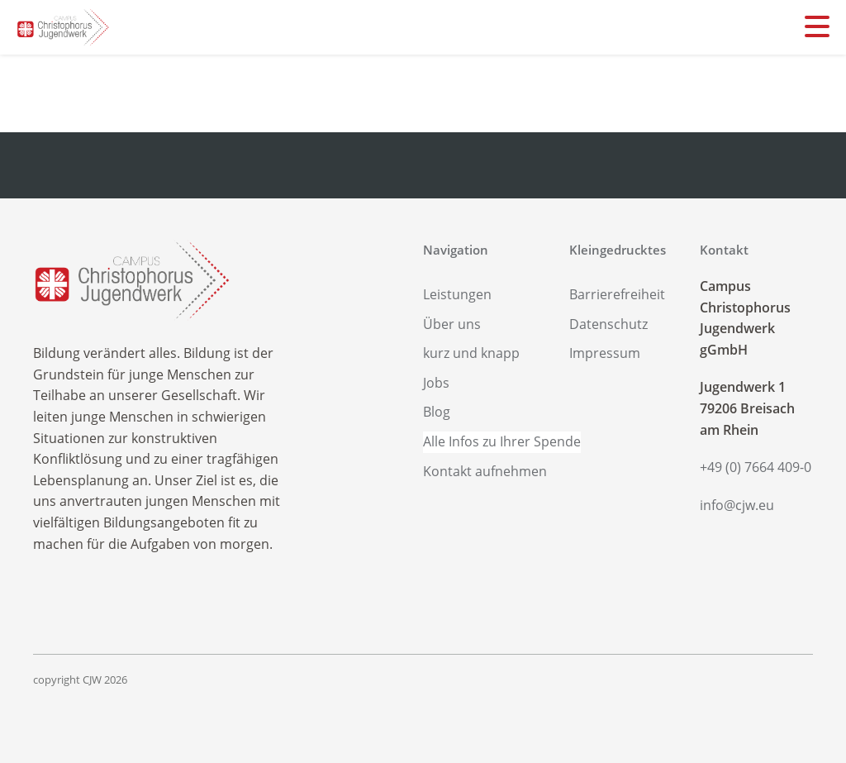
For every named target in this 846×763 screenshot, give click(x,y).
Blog (436, 412)
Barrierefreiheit (617, 294)
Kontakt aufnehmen (485, 471)
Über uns (452, 324)
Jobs (436, 383)
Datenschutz (608, 324)
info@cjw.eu (737, 505)
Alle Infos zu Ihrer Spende (502, 441)
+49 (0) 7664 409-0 (755, 467)
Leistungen (457, 294)
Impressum (604, 353)
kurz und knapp (471, 353)
